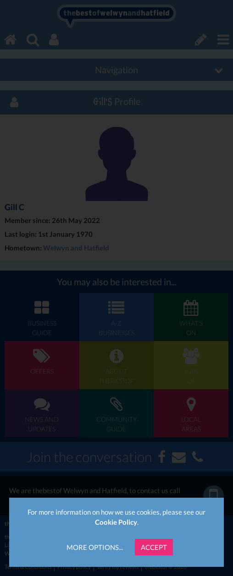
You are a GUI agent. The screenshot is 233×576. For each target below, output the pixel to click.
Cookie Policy (116, 522)
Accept (154, 547)
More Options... (95, 547)
